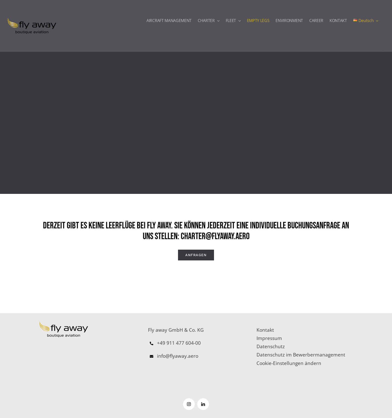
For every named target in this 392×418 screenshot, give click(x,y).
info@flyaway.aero (173, 356)
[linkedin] (203, 404)
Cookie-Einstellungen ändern (288, 363)
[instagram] (189, 404)
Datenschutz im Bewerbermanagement (300, 354)
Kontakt (265, 330)
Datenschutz (270, 346)
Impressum (269, 338)
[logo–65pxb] (63, 323)
